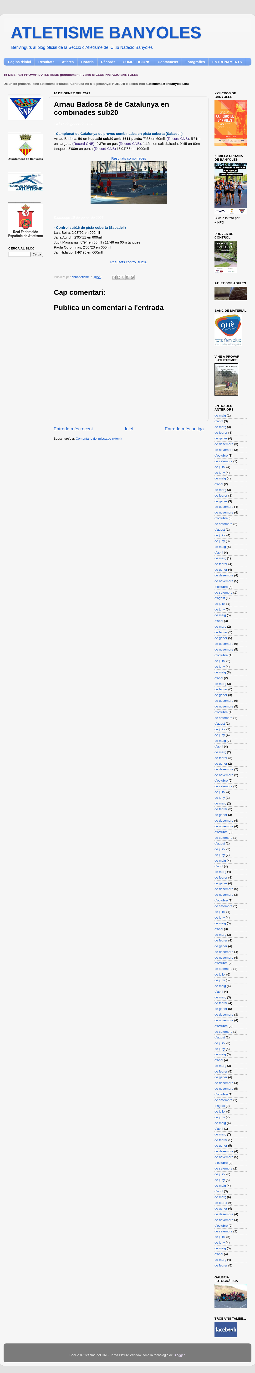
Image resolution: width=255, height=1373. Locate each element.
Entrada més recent (73, 428)
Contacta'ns (168, 62)
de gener (220, 438)
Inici (129, 428)
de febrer (220, 432)
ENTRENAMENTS (227, 62)
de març (220, 427)
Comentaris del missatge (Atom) (99, 438)
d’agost (219, 529)
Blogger (179, 1355)
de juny (219, 472)
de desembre (223, 444)
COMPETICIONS (136, 62)
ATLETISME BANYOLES (106, 32)
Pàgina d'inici (19, 62)
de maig (220, 415)
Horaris (87, 62)
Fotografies (195, 62)
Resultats (46, 62)
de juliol (219, 467)
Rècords (108, 62)
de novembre (223, 450)
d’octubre (221, 455)
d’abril (218, 421)
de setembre (223, 461)
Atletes (68, 62)
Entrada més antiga (184, 428)
